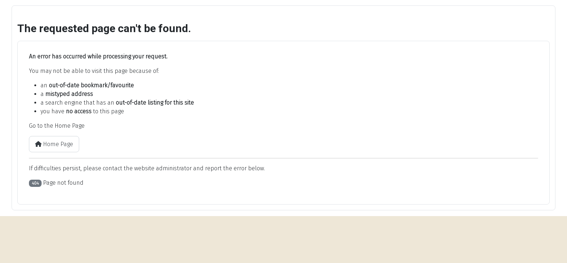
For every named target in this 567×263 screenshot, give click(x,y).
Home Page (54, 144)
